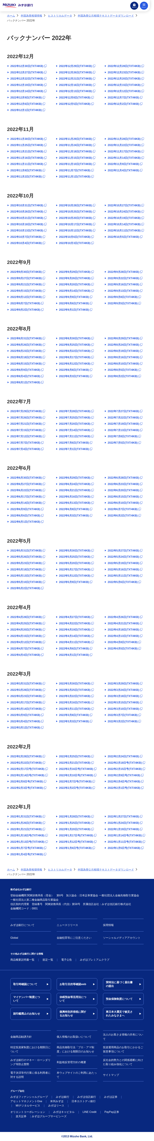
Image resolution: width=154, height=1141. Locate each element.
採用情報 (108, 925)
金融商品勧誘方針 (21, 1036)
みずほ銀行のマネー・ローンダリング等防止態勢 (30, 1062)
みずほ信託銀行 (86, 1096)
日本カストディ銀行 (84, 1101)
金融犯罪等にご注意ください (74, 937)
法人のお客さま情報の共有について (123, 1036)
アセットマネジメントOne (26, 1101)
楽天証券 (21, 1116)
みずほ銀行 (62, 1096)
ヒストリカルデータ (60, 15)
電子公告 (66, 959)
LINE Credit (89, 1112)
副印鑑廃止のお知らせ (26, 1013)
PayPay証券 (112, 1112)
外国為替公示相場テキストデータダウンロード (106, 15)
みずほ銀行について (22, 925)
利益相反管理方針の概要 (71, 1062)
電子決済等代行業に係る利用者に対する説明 (30, 1075)
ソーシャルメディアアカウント (121, 937)
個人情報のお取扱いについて (74, 1036)
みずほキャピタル (64, 1112)
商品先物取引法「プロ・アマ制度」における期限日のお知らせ (75, 1049)
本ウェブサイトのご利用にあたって (77, 1075)
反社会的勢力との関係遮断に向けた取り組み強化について (123, 1062)
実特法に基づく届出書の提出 (119, 984)
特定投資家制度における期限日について (30, 1049)
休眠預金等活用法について (73, 999)
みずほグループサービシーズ (49, 1116)
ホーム (11, 15)
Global (14, 937)
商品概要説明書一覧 (22, 959)
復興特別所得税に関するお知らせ (73, 1013)
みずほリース (56, 1105)
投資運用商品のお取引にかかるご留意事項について (123, 1049)
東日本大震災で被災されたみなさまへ (119, 1013)
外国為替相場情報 (31, 15)
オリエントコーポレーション (27, 1112)
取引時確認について (25, 984)
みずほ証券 (110, 1096)
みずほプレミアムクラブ (94, 959)
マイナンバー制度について (26, 999)
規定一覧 (47, 959)
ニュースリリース (67, 925)
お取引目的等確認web (73, 984)
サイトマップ (111, 1075)
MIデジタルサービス (28, 1105)
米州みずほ (57, 1101)
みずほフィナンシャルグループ (29, 1096)
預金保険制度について (119, 998)
